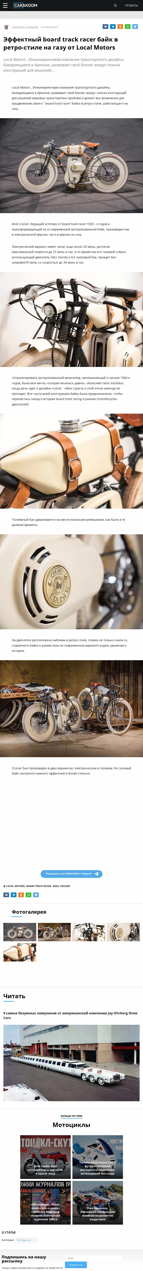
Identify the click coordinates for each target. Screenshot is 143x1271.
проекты (131, 5)
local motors (15, 886)
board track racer (38, 886)
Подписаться (76, 1265)
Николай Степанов (25, 27)
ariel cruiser (61, 886)
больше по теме (71, 1116)
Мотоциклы (24, 1240)
